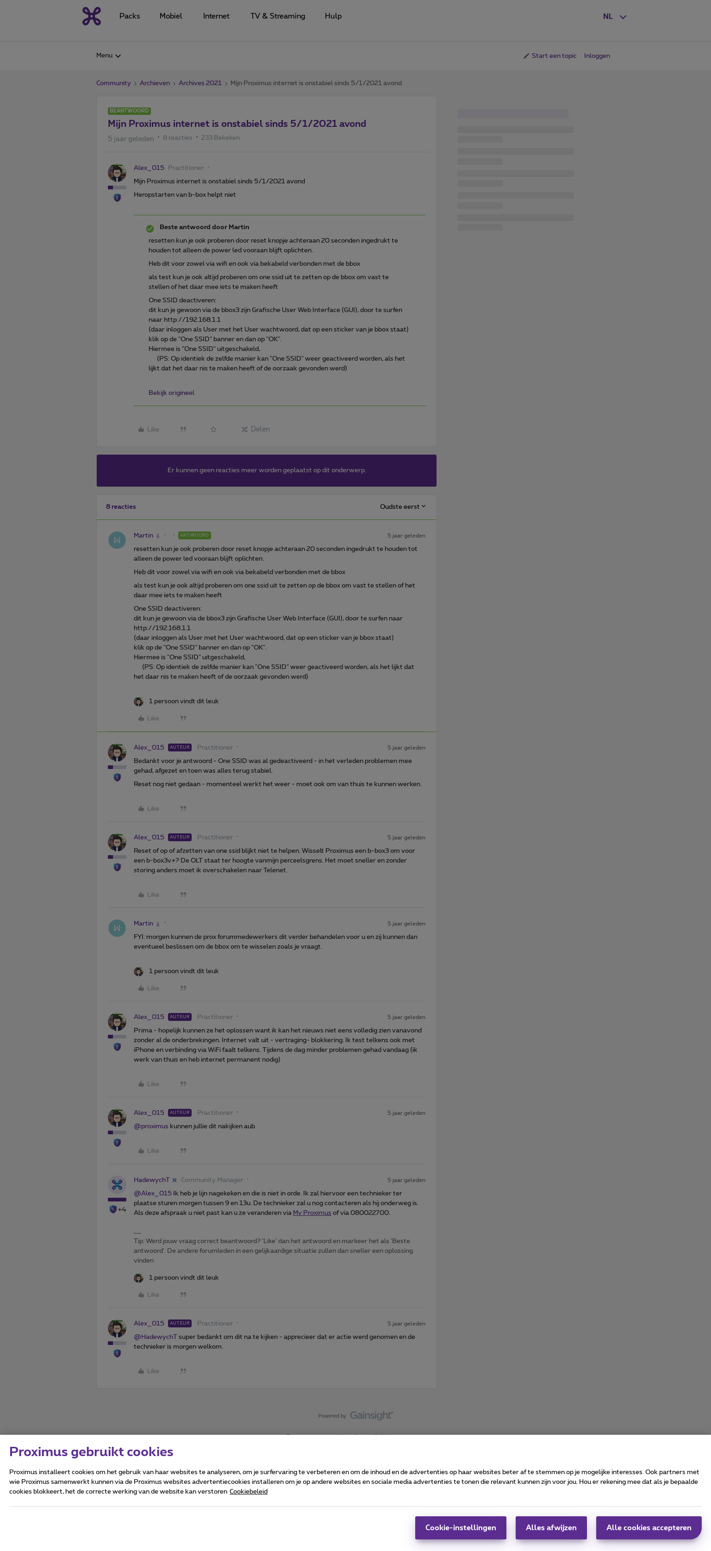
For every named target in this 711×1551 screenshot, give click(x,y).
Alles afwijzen (551, 1531)
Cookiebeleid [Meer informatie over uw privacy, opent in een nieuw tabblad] (249, 1495)
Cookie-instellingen (460, 1531)
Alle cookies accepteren (649, 1531)
